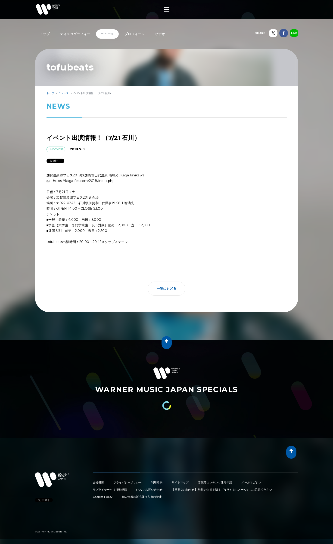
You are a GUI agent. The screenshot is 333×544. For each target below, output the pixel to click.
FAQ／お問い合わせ (149, 489)
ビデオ (160, 34)
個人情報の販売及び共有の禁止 (142, 496)
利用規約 (156, 482)
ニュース (107, 34)
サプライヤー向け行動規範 (110, 489)
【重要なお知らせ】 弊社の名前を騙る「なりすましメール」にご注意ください (222, 489)
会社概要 (98, 482)
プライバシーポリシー (127, 482)
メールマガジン (251, 482)
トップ (45, 34)
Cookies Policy (103, 496)
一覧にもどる (167, 288)
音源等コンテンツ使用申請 (215, 482)
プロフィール (134, 34)
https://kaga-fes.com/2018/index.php (84, 181)
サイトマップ (180, 482)
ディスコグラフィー (75, 34)
